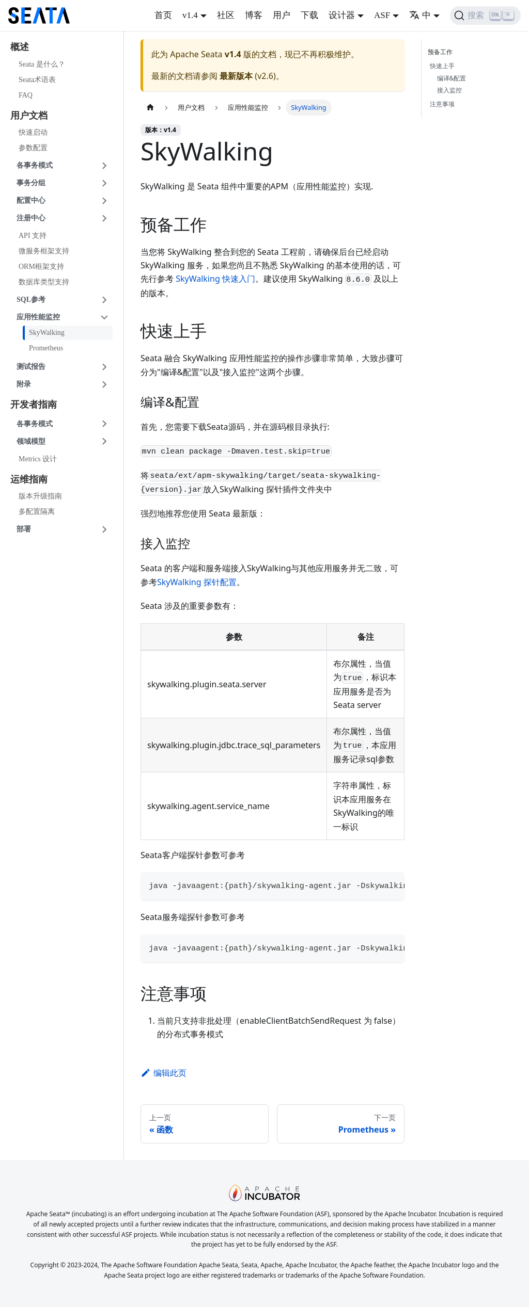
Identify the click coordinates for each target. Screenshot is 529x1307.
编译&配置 (451, 78)
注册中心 (31, 218)
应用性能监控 (38, 317)
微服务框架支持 (44, 251)
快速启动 (33, 132)
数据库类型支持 (44, 282)
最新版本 (236, 76)
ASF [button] (382, 15)
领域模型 (31, 441)
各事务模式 (35, 165)
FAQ (26, 95)
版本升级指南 (40, 496)
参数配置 (33, 148)
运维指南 (29, 479)
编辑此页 (163, 1072)
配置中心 (31, 200)
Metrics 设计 (38, 459)
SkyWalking (47, 332)
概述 (19, 47)
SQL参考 (31, 299)
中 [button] (420, 15)
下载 (309, 15)
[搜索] (485, 15)
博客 (253, 15)
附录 (24, 384)
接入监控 (449, 90)
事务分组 (31, 183)
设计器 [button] (342, 15)
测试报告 (31, 366)
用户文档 (29, 115)
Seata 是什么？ (42, 64)
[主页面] (150, 108)
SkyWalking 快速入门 (215, 278)
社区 (226, 15)
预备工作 (442, 51)
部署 (24, 529)
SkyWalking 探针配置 (197, 582)
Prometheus (46, 348)
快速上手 (442, 65)
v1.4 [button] (190, 15)
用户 (281, 15)
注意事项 (442, 104)
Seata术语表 (37, 80)
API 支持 (32, 235)
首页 (163, 15)
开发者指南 (33, 404)
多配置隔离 (37, 511)
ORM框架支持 (41, 266)
